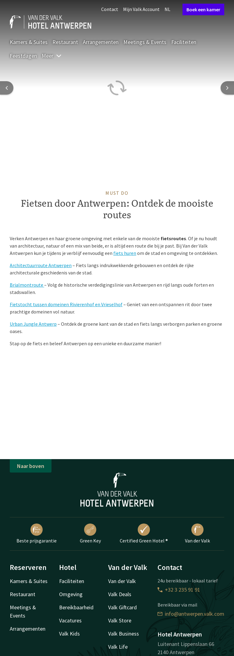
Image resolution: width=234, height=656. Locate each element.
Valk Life (118, 646)
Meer (52, 55)
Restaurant (65, 41)
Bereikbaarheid (76, 607)
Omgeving (71, 594)
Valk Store (119, 620)
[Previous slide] (6, 88)
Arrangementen (101, 41)
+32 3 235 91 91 (179, 589)
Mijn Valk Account (141, 9)
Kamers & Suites (29, 41)
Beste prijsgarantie (36, 534)
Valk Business (123, 633)
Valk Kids (69, 633)
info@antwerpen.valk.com (191, 613)
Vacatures (70, 620)
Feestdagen (23, 55)
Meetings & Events (144, 41)
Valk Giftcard (122, 607)
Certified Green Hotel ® (144, 534)
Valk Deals (119, 594)
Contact (109, 9)
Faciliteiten (183, 41)
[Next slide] (227, 88)
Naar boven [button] (30, 465)
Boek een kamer (203, 9)
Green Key (90, 534)
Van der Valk (197, 534)
